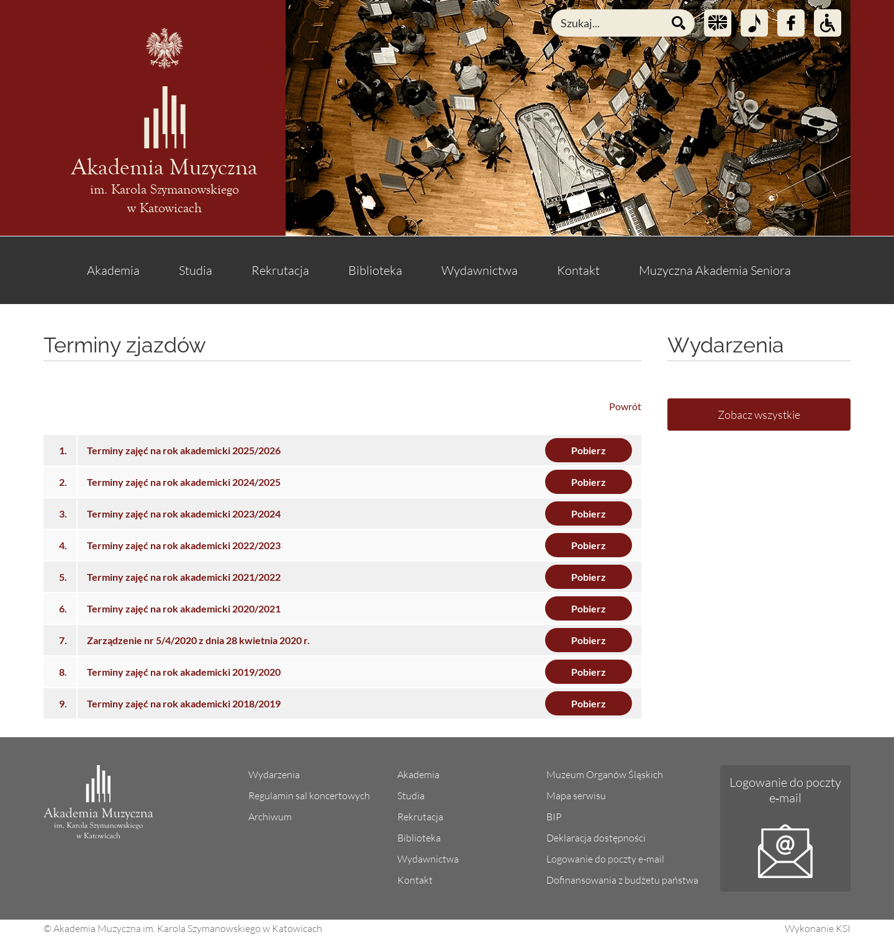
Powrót (625, 406)
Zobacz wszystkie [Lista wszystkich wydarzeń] (759, 414)
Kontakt (578, 270)
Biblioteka (375, 270)
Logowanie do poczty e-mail (605, 859)
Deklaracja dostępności (596, 838)
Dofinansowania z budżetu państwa (622, 880)
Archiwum (270, 816)
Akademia (113, 270)
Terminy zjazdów (124, 345)
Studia (195, 270)
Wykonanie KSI (818, 928)
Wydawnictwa (479, 270)
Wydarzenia (274, 774)
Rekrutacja (280, 270)
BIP (554, 816)
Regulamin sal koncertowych (309, 795)
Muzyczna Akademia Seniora (715, 270)
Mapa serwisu (576, 795)
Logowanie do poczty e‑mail (785, 789)
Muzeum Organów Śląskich (604, 774)
